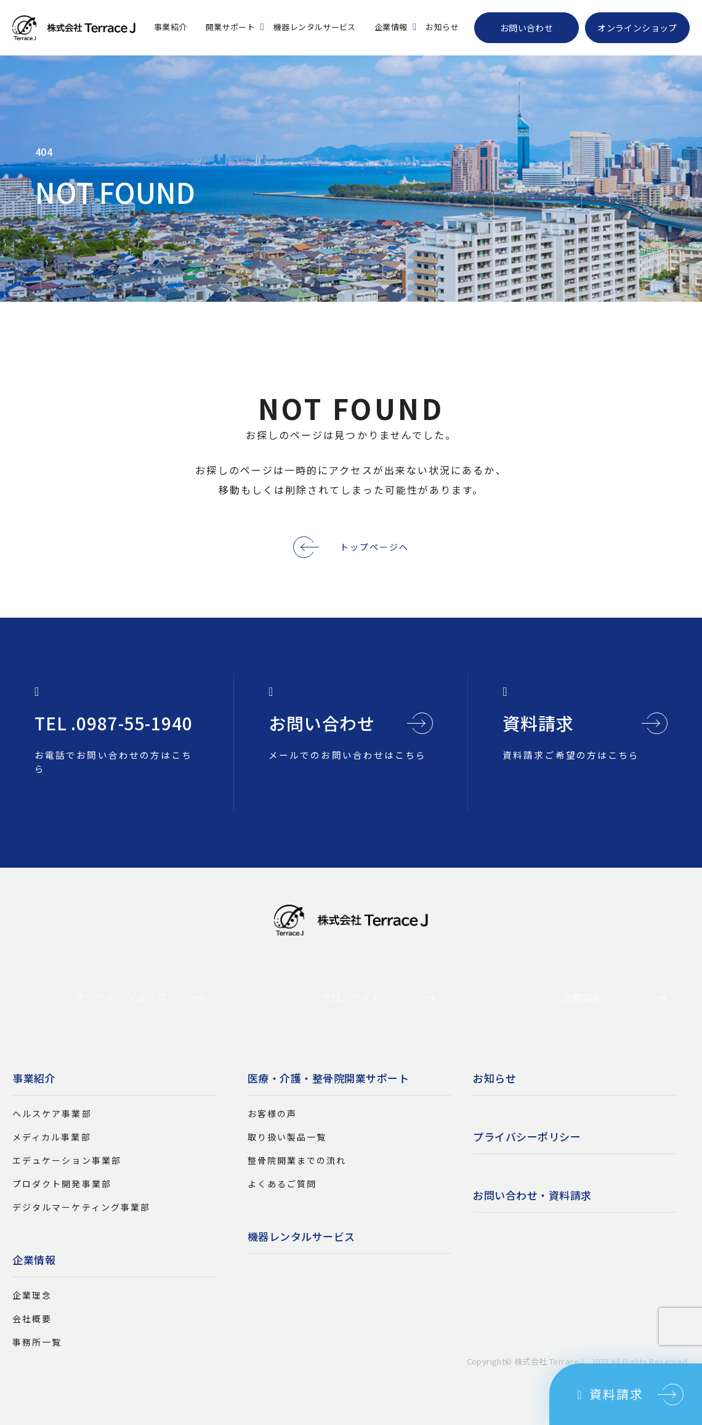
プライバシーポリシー (527, 1136)
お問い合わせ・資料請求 (532, 1195)
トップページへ (355, 547)
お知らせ (442, 27)
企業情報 (391, 27)
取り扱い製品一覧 (287, 1137)
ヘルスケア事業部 (52, 1113)
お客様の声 (272, 1113)
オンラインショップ (637, 28)
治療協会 (582, 997)
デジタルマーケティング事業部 (81, 1207)
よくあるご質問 (282, 1183)
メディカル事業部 (51, 1137)
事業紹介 (170, 27)
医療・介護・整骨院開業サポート (329, 1078)
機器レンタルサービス (314, 27)
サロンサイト (351, 997)
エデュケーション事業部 (66, 1160)
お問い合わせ (527, 28)
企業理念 (32, 1295)
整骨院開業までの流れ (297, 1160)
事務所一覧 (37, 1342)
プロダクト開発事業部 (61, 1183)
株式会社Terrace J (73, 27)
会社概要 (32, 1318)
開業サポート (230, 27)
